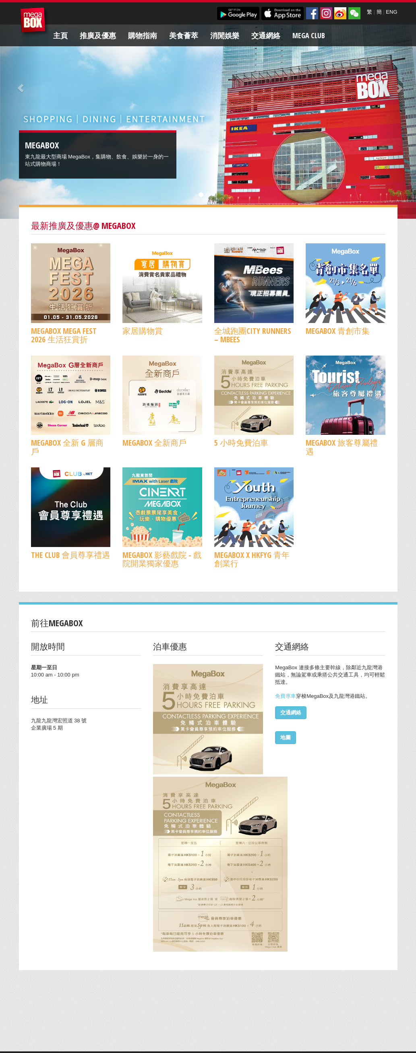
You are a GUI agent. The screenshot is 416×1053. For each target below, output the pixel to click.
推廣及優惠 (98, 35)
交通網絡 (265, 35)
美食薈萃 (183, 35)
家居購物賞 (142, 330)
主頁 (60, 35)
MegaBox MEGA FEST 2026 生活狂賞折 (64, 335)
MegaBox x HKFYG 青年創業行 (252, 559)
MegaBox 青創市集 (338, 330)
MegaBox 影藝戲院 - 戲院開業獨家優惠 (161, 559)
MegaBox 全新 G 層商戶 (67, 447)
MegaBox (35, 22)
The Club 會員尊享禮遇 (70, 554)
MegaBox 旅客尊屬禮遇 (342, 447)
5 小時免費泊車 (241, 442)
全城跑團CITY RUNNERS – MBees (252, 335)
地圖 (285, 737)
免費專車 (285, 696)
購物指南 (142, 35)
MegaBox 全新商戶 (154, 442)
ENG (391, 12)
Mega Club (308, 35)
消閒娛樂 (224, 35)
